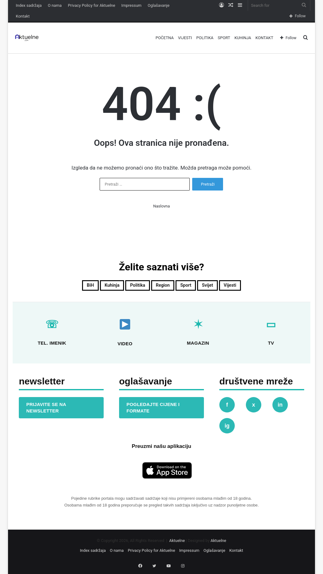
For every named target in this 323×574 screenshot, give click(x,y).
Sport (224, 37)
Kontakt (23, 16)
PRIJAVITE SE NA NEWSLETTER (46, 410)
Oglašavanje (159, 5)
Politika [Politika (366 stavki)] (130, 286)
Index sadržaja (29, 5)
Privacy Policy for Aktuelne (91, 5)
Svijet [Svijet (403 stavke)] (220, 286)
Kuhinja (242, 37)
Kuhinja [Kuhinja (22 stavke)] (97, 286)
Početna (164, 37)
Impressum (131, 5)
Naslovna (161, 206)
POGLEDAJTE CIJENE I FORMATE (153, 410)
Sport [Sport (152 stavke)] (192, 286)
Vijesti (185, 37)
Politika (204, 37)
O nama (55, 5)
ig (227, 428)
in (280, 407)
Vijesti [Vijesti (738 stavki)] (249, 286)
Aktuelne (177, 543)
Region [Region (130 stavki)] (163, 286)
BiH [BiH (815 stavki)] (70, 286)
